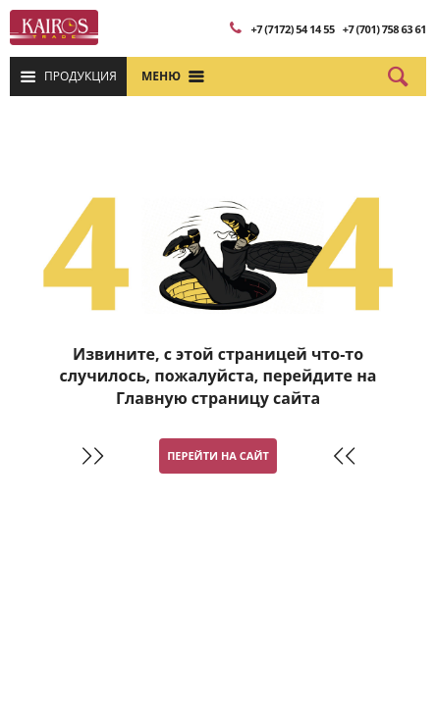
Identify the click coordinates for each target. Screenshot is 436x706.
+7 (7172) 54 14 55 (292, 29)
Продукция (80, 76)
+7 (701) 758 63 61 (384, 29)
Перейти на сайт (218, 455)
